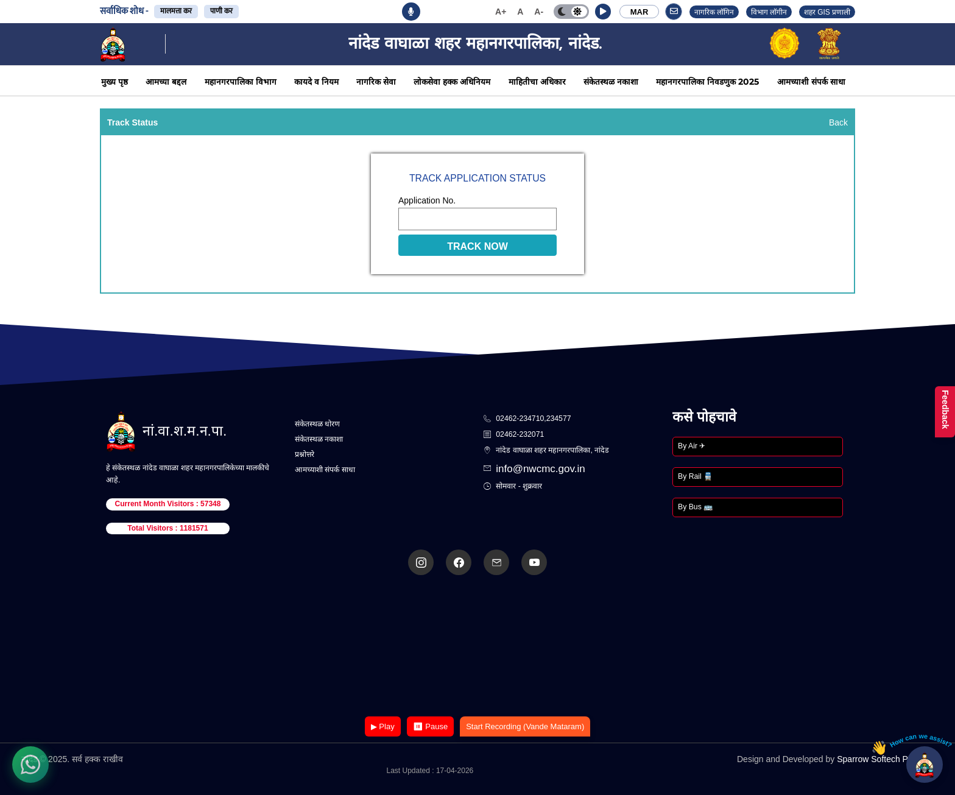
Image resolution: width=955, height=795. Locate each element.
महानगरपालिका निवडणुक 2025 (707, 82)
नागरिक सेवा (376, 82)
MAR (639, 11)
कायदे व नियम (316, 82)
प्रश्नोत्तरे (304, 454)
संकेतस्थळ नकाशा (610, 82)
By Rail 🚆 (695, 476)
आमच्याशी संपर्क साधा (811, 82)
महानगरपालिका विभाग (241, 82)
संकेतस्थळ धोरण (317, 424)
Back (838, 122)
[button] (603, 11)
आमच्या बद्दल (166, 82)
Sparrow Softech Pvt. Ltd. (885, 759)
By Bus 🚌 (695, 507)
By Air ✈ (691, 446)
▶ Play (383, 726)
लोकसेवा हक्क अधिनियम (452, 82)
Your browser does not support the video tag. (477, 646)
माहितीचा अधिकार (537, 82)
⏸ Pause (430, 726)
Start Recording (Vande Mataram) (525, 726)
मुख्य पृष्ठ (114, 82)
